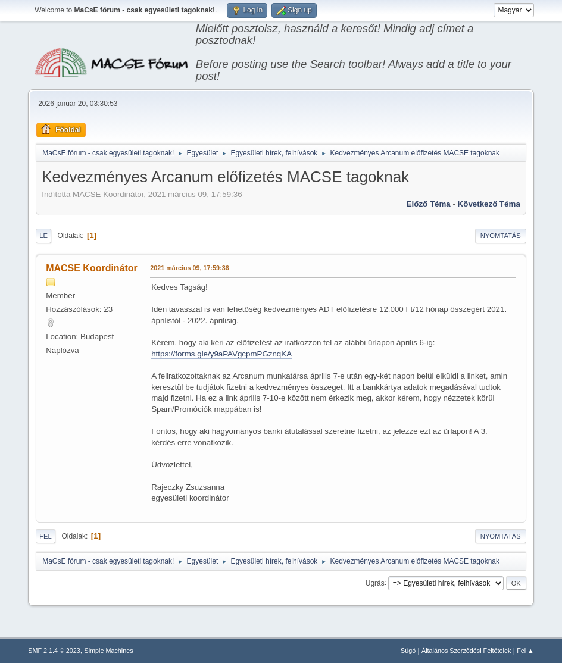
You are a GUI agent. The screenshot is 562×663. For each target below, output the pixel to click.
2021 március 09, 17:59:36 (189, 267)
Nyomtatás (500, 235)
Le (43, 235)
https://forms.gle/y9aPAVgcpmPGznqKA (221, 353)
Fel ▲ (525, 650)
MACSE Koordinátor (92, 268)
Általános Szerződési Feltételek (466, 650)
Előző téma (429, 203)
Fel (45, 536)
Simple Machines (109, 650)
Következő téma (489, 203)
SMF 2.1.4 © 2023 (54, 650)
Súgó (408, 650)
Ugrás (375, 582)
